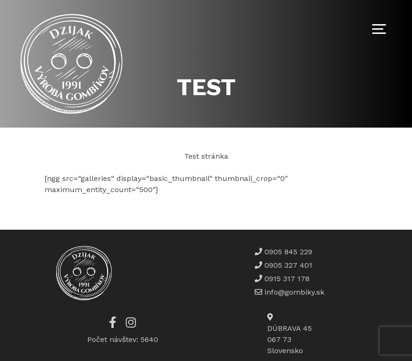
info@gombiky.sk (294, 292)
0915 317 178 (285, 278)
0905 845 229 (287, 251)
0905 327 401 (287, 265)
